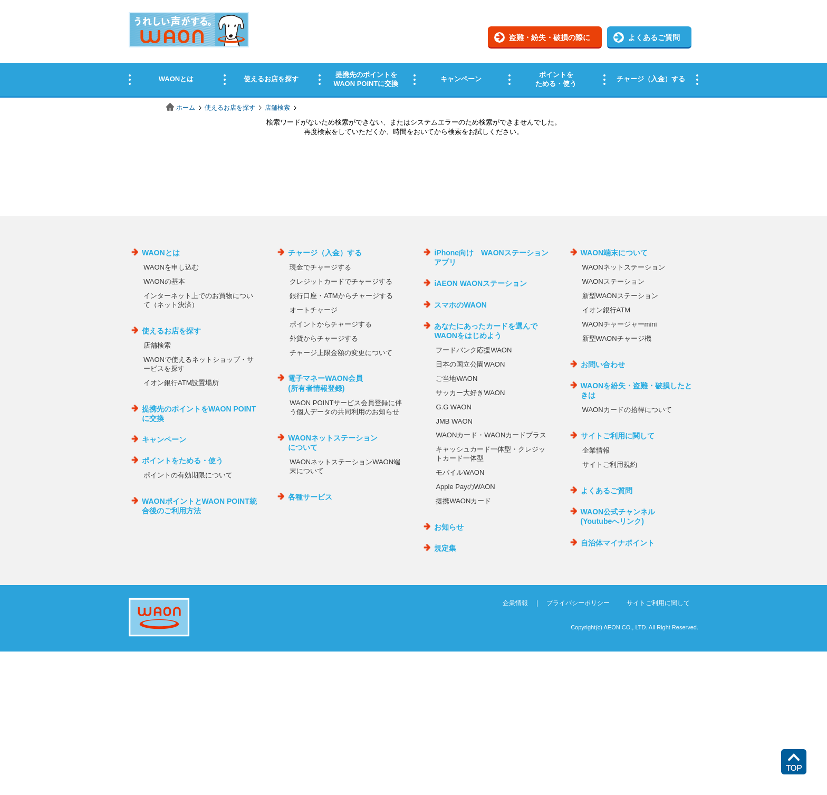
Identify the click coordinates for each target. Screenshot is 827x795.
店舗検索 (277, 107)
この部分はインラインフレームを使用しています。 (413, 49)
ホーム (185, 107)
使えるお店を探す (230, 107)
